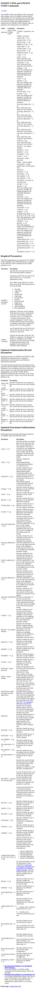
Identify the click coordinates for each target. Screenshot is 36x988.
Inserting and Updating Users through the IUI (20, 974)
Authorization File (15, 986)
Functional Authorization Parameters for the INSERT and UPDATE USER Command (25, 867)
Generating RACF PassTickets (24, 702)
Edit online (4, 10)
